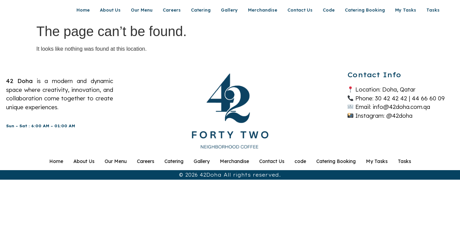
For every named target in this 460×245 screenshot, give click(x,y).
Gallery (229, 10)
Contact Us (300, 10)
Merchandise (262, 10)
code (329, 10)
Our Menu (142, 10)
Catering (201, 10)
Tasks (433, 10)
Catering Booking (365, 10)
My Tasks (405, 10)
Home (83, 10)
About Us (110, 10)
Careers (172, 10)
